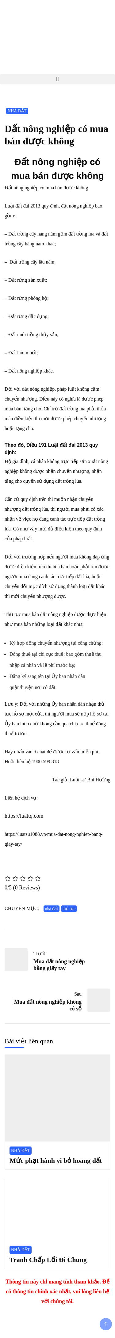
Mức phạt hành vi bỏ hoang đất (56, 1160)
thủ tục (69, 908)
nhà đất (51, 908)
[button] (57, 79)
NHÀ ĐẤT (17, 111)
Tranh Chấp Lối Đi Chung (48, 1259)
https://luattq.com (24, 816)
